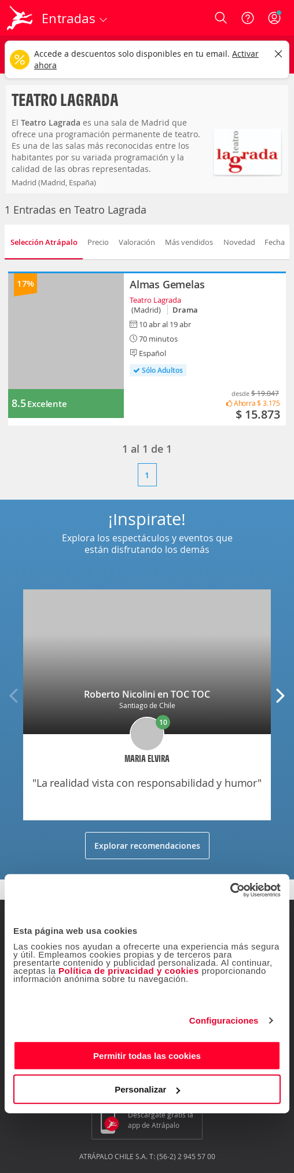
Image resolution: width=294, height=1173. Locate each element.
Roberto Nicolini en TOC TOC (147, 694)
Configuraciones (224, 1020)
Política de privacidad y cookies (128, 970)
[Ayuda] (248, 18)
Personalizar (147, 1089)
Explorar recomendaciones (147, 845)
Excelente (47, 404)
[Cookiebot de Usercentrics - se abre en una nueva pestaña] (230, 889)
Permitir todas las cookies (147, 1055)
